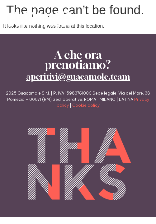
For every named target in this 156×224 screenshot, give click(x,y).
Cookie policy (86, 105)
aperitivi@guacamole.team (78, 77)
